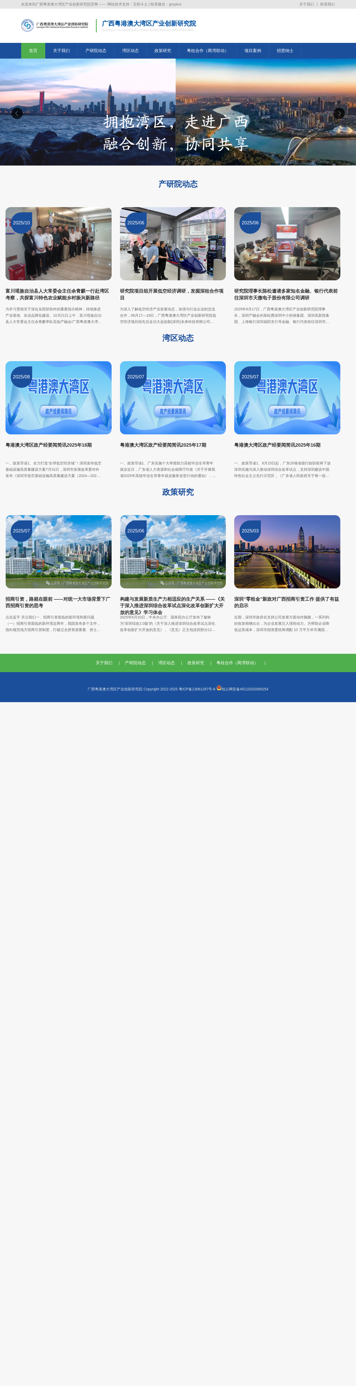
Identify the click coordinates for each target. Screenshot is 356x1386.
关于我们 (306, 4)
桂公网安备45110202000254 (242, 689)
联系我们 (327, 4)
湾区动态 (130, 50)
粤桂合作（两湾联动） (208, 50)
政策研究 (162, 50)
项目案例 (252, 50)
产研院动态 (95, 50)
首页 (33, 50)
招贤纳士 (285, 50)
